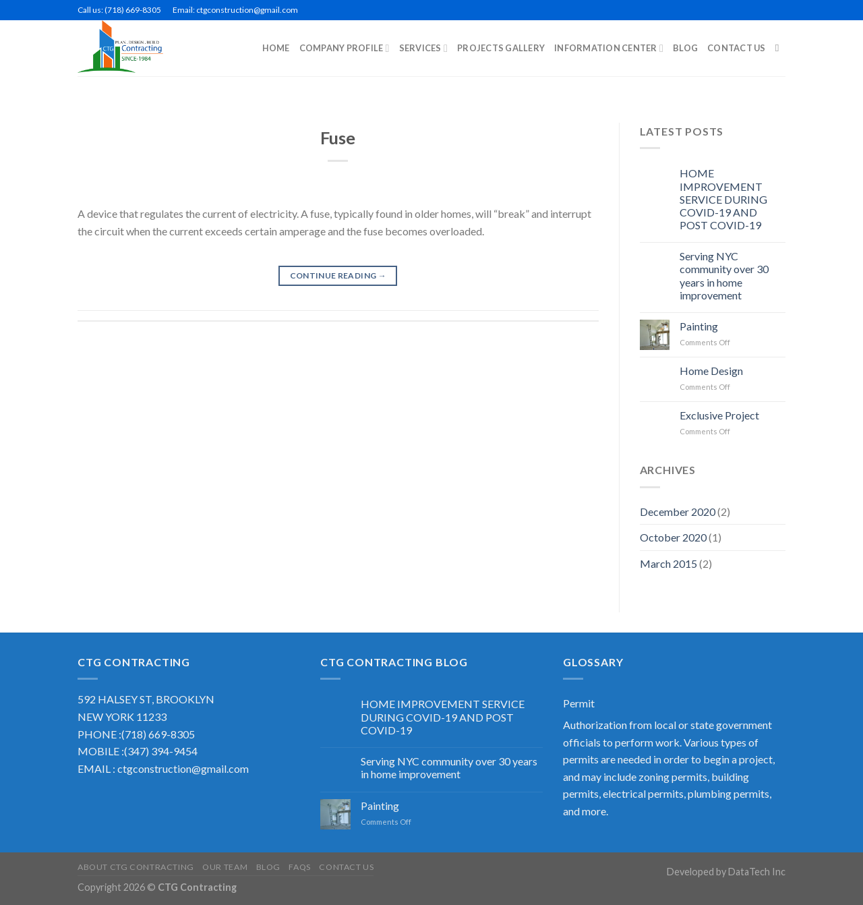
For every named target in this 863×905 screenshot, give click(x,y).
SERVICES (423, 48)
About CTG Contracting (136, 867)
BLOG (685, 47)
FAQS (299, 867)
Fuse (337, 137)
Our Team (224, 867)
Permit (579, 703)
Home (276, 47)
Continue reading (338, 275)
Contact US (346, 867)
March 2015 (668, 563)
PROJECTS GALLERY (501, 47)
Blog (268, 867)
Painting (699, 326)
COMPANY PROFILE (344, 48)
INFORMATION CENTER (608, 48)
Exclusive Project (719, 415)
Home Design (711, 370)
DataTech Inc (756, 871)
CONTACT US (736, 47)
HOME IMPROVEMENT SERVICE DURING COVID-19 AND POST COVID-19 (723, 199)
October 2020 (673, 537)
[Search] (780, 48)
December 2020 (677, 511)
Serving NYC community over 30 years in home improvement (724, 275)
